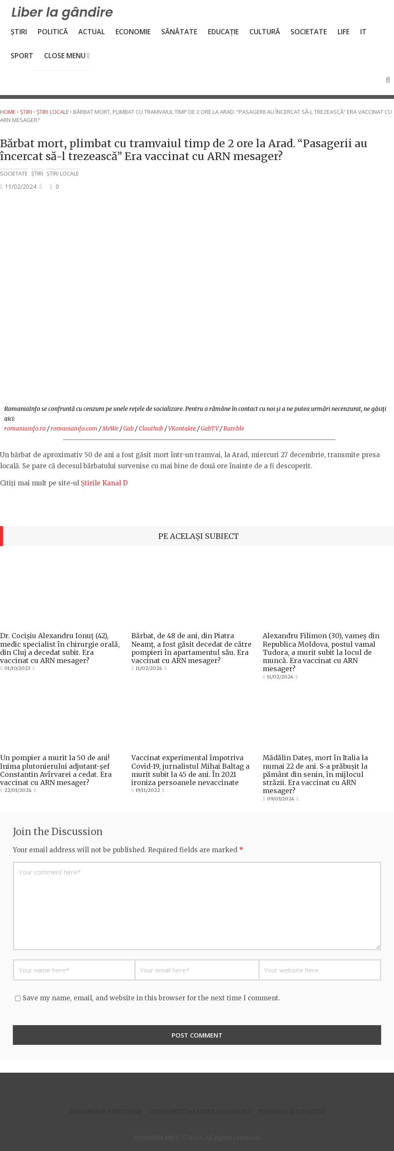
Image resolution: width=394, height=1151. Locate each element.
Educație (223, 31)
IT (363, 31)
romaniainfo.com (74, 428)
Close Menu (67, 55)
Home (8, 112)
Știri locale (52, 112)
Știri (19, 31)
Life (344, 31)
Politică (53, 31)
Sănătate (179, 31)
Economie (133, 31)
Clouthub (151, 428)
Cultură (264, 31)
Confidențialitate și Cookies (200, 1111)
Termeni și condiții (291, 1111)
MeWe (110, 428)
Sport (22, 55)
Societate (308, 31)
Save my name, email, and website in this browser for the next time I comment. (151, 998)
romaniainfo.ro (25, 428)
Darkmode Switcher (105, 1111)
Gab (128, 428)
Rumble (233, 428)
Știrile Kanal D (104, 483)
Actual (91, 31)
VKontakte (182, 428)
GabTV (210, 428)
